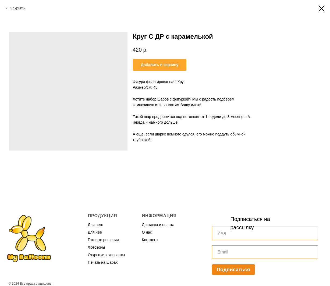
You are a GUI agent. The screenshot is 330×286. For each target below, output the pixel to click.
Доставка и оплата (158, 225)
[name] (265, 233)
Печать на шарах (103, 262)
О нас (147, 232)
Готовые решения (103, 240)
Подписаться (233, 269)
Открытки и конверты (106, 255)
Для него (95, 225)
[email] (265, 252)
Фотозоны (96, 247)
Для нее (95, 232)
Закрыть (17, 8)
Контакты (150, 240)
